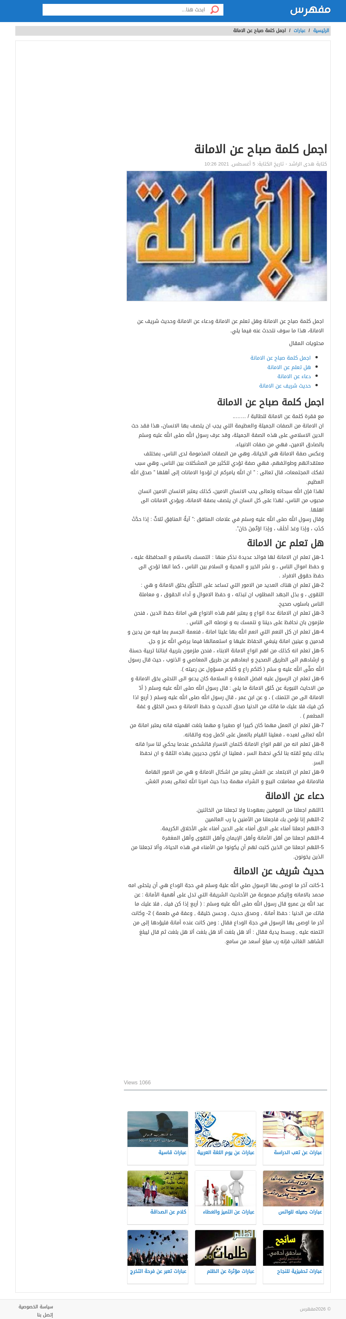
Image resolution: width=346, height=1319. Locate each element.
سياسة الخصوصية (36, 1307)
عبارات (299, 30)
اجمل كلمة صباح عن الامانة (280, 358)
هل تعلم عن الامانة (289, 367)
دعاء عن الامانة (294, 376)
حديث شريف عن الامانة (285, 386)
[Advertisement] (225, 92)
